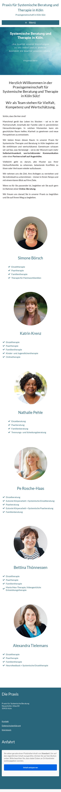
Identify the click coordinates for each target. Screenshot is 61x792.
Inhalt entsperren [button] (30, 767)
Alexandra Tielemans (30, 645)
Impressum (6, 730)
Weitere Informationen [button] (30, 773)
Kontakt (5, 721)
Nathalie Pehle (30, 412)
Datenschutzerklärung (11, 725)
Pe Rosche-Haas (30, 488)
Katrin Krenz (30, 333)
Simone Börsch (30, 258)
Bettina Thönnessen (30, 567)
